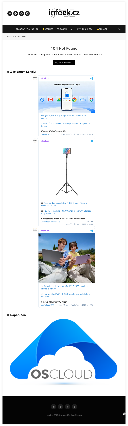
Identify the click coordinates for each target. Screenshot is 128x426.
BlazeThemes (76, 415)
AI (71, 29)
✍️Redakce (102, 29)
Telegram (62, 29)
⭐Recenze (47, 29)
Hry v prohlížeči (84, 29)
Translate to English (27, 29)
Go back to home (64, 63)
